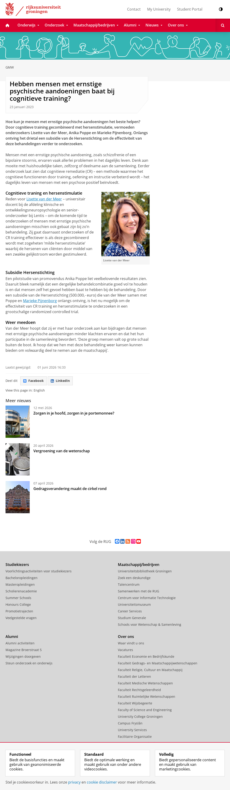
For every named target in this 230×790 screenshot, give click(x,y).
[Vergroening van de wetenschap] (18, 459)
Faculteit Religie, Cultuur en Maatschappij (150, 670)
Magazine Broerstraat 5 (24, 650)
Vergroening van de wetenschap (61, 450)
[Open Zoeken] (222, 25)
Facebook (33, 380)
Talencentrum (129, 584)
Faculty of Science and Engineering (145, 710)
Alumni (12, 636)
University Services (132, 730)
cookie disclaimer (102, 782)
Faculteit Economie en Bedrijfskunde (146, 656)
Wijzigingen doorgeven (23, 656)
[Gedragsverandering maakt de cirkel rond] (18, 497)
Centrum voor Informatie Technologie (147, 598)
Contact (134, 9)
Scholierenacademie (21, 591)
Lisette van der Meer (44, 199)
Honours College (18, 604)
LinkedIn (60, 380)
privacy (74, 782)
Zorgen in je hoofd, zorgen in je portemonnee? (73, 413)
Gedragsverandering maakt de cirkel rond (70, 488)
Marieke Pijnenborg (40, 300)
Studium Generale (132, 618)
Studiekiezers (17, 564)
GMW (10, 67)
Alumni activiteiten (20, 643)
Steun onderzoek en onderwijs (29, 663)
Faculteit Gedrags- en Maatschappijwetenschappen (157, 663)
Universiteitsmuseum (134, 604)
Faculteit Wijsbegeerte (135, 703)
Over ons (126, 636)
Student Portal (189, 9)
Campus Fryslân (130, 723)
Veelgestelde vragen (21, 618)
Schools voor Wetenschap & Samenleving (149, 624)
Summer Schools (18, 598)
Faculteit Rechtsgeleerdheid (139, 690)
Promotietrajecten (19, 611)
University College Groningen (140, 716)
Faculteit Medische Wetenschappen (145, 683)
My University (159, 9)
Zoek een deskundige (134, 578)
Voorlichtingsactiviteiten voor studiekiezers (39, 571)
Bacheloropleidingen (22, 578)
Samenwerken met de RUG (138, 591)
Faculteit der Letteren (134, 676)
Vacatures (125, 650)
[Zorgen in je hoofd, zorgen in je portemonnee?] (18, 422)
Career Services (130, 611)
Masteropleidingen (20, 584)
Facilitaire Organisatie (135, 736)
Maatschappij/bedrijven (138, 564)
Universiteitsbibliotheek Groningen (145, 571)
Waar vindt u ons (131, 643)
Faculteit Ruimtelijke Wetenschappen (146, 696)
